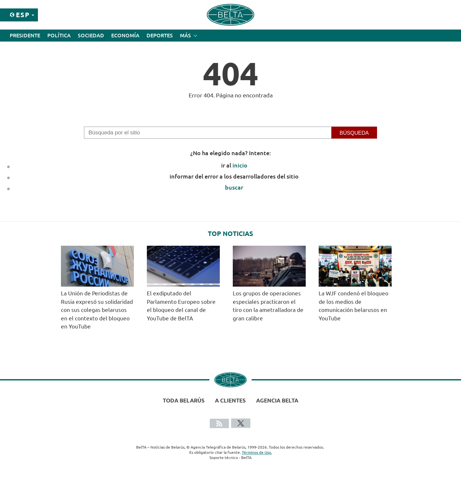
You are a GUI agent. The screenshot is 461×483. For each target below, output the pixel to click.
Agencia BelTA (277, 400)
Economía (125, 35)
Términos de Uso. (257, 452)
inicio (239, 165)
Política (59, 35)
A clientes (230, 400)
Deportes (160, 35)
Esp (23, 15)
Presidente (25, 35)
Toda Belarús (184, 400)
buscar (234, 187)
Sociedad (91, 35)
